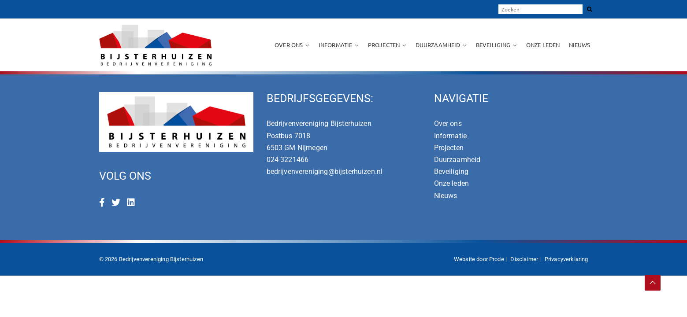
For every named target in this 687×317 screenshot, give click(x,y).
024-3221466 (288, 159)
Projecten (384, 44)
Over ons (289, 44)
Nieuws (579, 44)
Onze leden (543, 44)
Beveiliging (493, 44)
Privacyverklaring (566, 259)
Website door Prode (479, 259)
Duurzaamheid (438, 44)
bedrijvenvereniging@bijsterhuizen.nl (325, 171)
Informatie (336, 44)
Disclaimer (524, 259)
